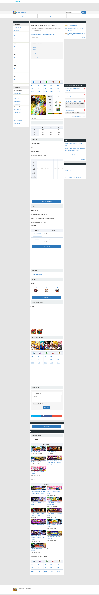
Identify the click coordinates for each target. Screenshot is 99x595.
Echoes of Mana (69, 167)
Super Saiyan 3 (17, 123)
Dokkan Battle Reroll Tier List (30, 19)
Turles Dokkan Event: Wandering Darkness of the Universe (38, 537)
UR (32, 88)
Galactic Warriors (37, 236)
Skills (34, 51)
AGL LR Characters (69, 110)
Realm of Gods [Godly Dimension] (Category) (73, 89)
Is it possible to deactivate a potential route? (74, 144)
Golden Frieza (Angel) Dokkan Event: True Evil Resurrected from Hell (54, 462)
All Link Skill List (46, 246)
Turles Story (42, 16)
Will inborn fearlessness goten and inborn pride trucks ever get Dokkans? (75, 149)
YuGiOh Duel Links (69, 170)
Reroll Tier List (17, 27)
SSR (32, 91)
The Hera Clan (37, 233)
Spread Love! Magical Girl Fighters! (38, 472)
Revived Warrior (37, 274)
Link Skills (16, 30)
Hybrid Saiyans (17, 104)
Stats (34, 47)
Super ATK (35, 49)
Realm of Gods (17, 93)
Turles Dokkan (32, 16)
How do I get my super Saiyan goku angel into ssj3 (75, 155)
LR (32, 85)
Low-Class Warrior (18, 120)
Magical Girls (52, 16)
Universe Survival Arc (19, 115)
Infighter (37, 239)
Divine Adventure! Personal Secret (38, 503)
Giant (15, 126)
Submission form (46, 427)
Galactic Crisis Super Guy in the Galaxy (54, 537)
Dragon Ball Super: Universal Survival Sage (54, 503)
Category (35, 53)
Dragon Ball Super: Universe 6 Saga (54, 514)
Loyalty (37, 241)
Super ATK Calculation (46, 201)
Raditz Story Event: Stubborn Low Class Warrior (38, 514)
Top (16, 16)
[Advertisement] (50, 7)
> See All (83, 37)
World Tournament (18, 101)
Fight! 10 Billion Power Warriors (38, 549)
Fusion (15, 95)
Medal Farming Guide (46, 297)
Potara (15, 117)
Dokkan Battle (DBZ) (21, 12)
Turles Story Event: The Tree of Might (54, 525)
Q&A (23, 16)
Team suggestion (37, 56)
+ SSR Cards (71, 16)
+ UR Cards (81, 16)
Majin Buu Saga (17, 109)
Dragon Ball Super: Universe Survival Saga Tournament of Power (38, 493)
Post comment (46, 408)
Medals (35, 55)
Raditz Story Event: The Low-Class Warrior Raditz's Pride (73, 95)
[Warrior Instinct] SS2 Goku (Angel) (73, 101)
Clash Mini (67, 173)
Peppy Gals (16, 98)
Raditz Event (61, 16)
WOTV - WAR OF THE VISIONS (73, 177)
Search (83, 12)
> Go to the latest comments (78, 116)
